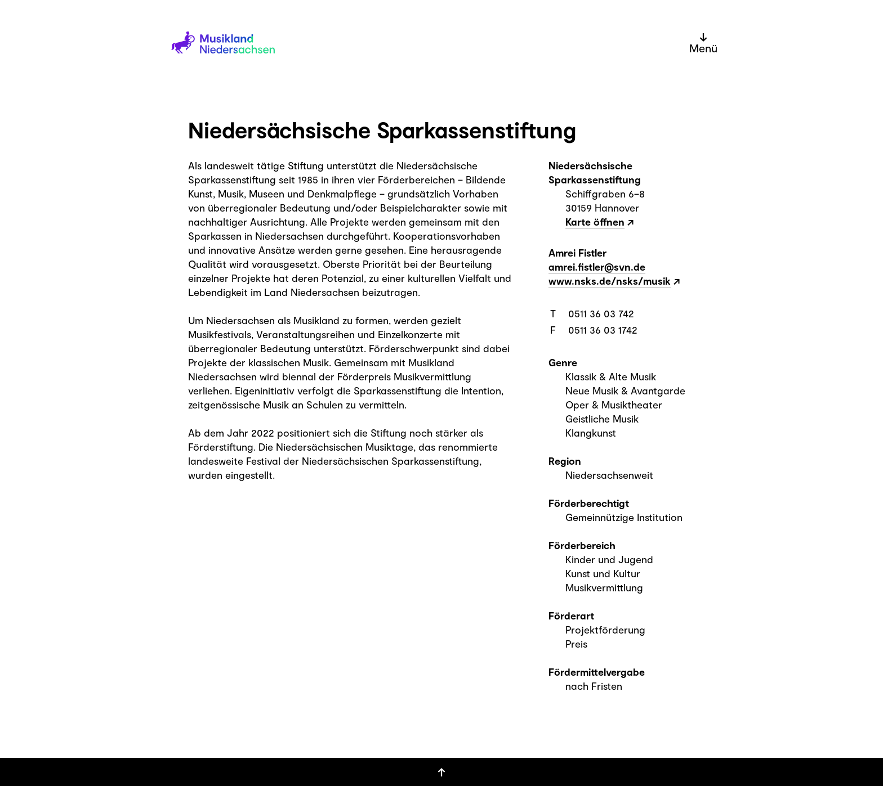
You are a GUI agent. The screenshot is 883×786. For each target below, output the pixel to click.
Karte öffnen (595, 221)
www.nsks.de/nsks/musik (609, 281)
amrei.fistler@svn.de (596, 266)
